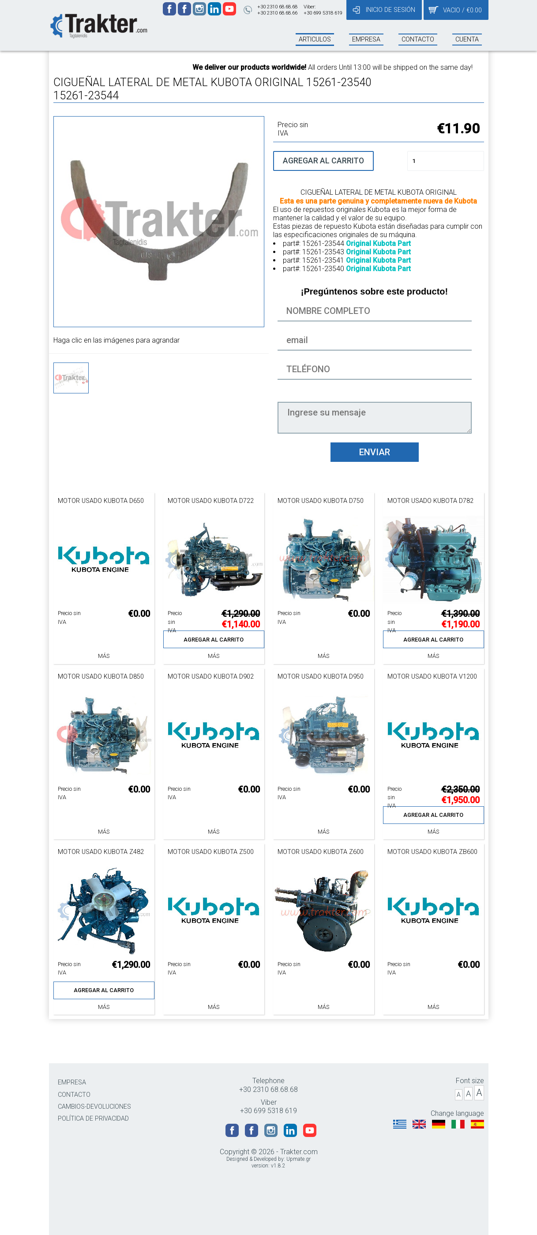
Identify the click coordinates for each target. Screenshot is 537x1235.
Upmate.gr (298, 1159)
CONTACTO (74, 1095)
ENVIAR (374, 452)
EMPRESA (72, 1082)
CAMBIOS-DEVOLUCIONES (94, 1106)
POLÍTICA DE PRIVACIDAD (93, 1118)
